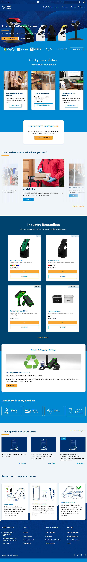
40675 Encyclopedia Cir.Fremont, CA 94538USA (8, 537)
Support (69, 547)
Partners (59, 2)
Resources (64, 9)
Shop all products (43, 341)
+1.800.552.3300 (13, 542)
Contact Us (52, 2)
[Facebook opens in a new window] (74, 559)
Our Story (25, 536)
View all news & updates (78, 434)
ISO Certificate (27, 547)
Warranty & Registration (73, 543)
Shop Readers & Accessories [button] (50, 9)
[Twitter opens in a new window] (78, 559)
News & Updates (27, 540)
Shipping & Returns (50, 547)
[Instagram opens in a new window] (85, 559)
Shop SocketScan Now (9, 42)
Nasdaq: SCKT (7, 547)
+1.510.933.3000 (13, 544)
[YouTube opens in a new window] (81, 559)
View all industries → (79, 210)
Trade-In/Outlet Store (72, 536)
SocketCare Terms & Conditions (53, 543)
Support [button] (43, 2)
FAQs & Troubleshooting (73, 540)
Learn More (11, 389)
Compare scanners (25, 42)
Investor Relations (28, 543)
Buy (24, 275)
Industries (72, 9)
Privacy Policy (48, 540)
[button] (84, 2)
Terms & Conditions (50, 536)
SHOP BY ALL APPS (77, 53)
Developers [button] (81, 9)
